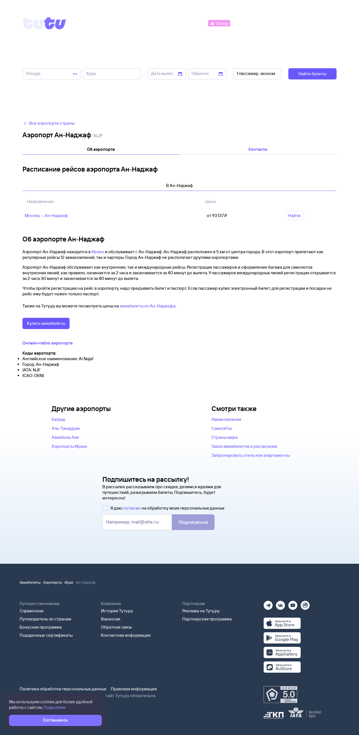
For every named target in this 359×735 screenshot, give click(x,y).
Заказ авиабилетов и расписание (244, 446)
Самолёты (221, 428)
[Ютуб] (292, 603)
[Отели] (219, 22)
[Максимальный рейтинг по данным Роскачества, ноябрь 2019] (280, 694)
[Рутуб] (305, 603)
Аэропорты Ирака (69, 446)
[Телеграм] (268, 603)
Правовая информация (134, 688)
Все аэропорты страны (48, 123)
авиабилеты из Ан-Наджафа (147, 306)
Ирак (69, 582)
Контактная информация (126, 635)
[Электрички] (245, 22)
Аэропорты (52, 582)
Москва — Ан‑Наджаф (46, 215)
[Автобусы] (195, 22)
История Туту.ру (117, 610)
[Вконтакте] (280, 603)
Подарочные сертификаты (46, 635)
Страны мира (224, 437)
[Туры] (269, 22)
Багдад (58, 419)
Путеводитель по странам (45, 619)
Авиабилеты (30, 582)
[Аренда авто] (295, 22)
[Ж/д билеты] (165, 22)
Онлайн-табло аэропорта (47, 343)
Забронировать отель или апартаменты (250, 455)
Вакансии (110, 619)
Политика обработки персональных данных (63, 688)
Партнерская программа (207, 619)
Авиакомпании (226, 419)
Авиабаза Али (65, 437)
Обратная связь (116, 627)
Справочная (31, 610)
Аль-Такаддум (66, 428)
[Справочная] (325, 22)
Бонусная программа (41, 627)
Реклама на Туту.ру (201, 610)
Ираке (97, 251)
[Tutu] (44, 23)
